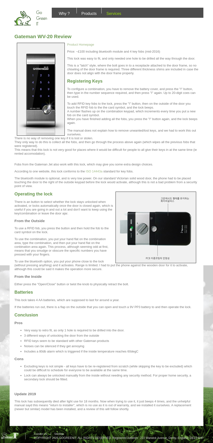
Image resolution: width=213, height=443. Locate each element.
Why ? (64, 14)
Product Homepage (80, 44)
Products (89, 14)
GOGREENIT (67, 438)
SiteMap (59, 433)
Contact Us (40, 433)
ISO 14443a (94, 171)
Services (113, 14)
